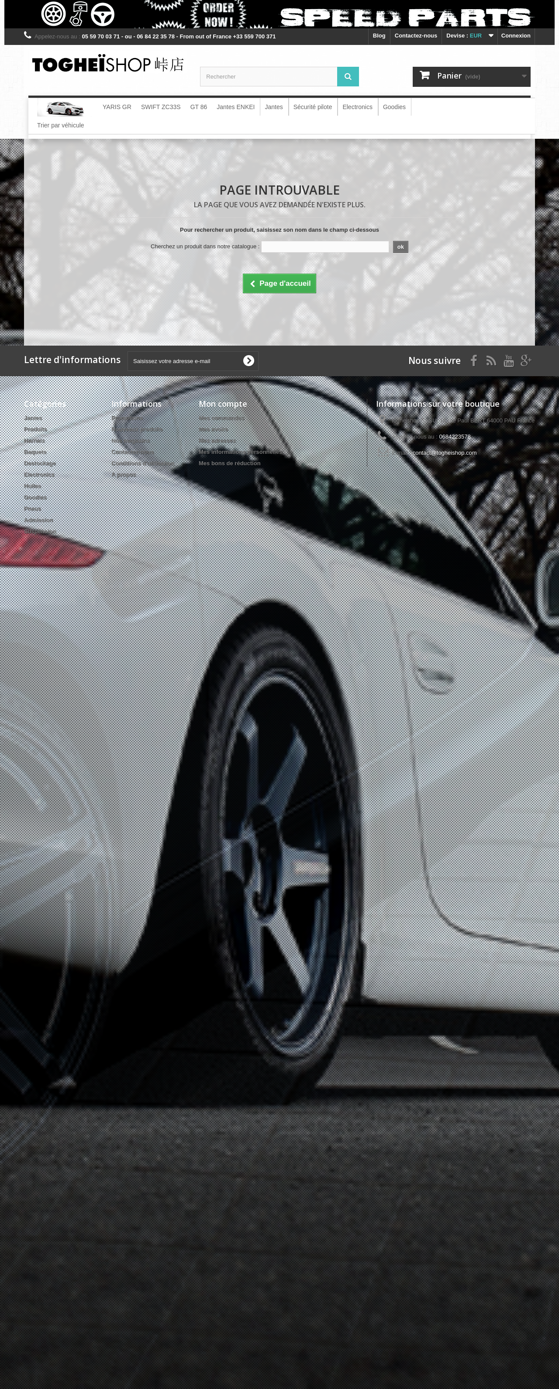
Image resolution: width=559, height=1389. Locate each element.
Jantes (33, 418)
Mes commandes (222, 418)
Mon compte (223, 403)
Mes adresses (217, 440)
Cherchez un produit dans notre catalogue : (205, 246)
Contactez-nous (416, 35)
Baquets (35, 452)
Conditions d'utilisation (142, 463)
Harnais (34, 440)
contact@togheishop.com (445, 452)
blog (379, 35)
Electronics (39, 474)
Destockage (40, 463)
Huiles (32, 486)
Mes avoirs (213, 429)
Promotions (127, 418)
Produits (35, 429)
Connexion (516, 35)
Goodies (35, 497)
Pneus (32, 508)
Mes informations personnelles (240, 452)
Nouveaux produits (137, 429)
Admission (38, 520)
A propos (123, 474)
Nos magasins (130, 440)
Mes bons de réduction (230, 463)
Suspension (40, 531)
